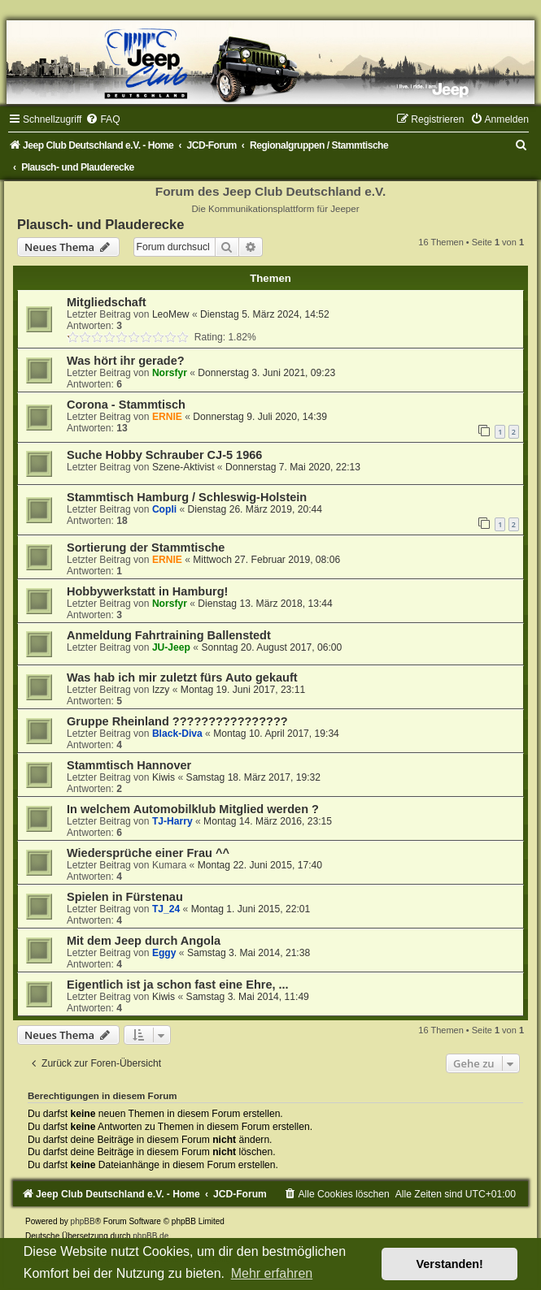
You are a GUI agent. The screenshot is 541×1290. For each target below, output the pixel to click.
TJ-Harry (172, 821)
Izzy (161, 689)
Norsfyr (169, 373)
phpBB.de (150, 1236)
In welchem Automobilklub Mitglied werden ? (193, 809)
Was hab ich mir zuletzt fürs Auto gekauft (182, 677)
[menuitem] (102, 119)
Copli (164, 509)
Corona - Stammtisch (126, 404)
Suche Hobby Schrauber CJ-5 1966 (164, 454)
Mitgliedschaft (106, 302)
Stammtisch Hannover (129, 765)
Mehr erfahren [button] (272, 1273)
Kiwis (163, 777)
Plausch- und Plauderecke (100, 224)
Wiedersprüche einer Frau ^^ (148, 852)
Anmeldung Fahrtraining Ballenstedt (169, 635)
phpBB (83, 1221)
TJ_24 (166, 909)
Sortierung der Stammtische (146, 547)
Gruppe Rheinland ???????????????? (177, 721)
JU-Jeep (171, 647)
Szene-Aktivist (183, 467)
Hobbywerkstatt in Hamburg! (147, 591)
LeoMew (171, 314)
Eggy (164, 953)
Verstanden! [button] (450, 1264)
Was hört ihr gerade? (126, 360)
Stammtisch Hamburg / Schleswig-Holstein (187, 497)
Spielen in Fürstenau (125, 896)
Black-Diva (177, 733)
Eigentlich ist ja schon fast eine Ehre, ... (178, 984)
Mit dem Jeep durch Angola (143, 940)
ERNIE (167, 416)
